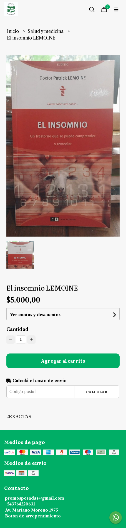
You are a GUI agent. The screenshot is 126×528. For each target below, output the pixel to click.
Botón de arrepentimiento (33, 516)
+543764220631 (20, 504)
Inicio (13, 31)
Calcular (96, 391)
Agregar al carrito (63, 360)
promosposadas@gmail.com (34, 498)
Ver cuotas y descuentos (35, 314)
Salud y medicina (46, 31)
